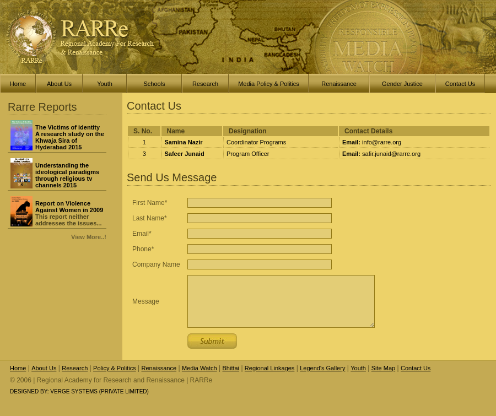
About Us (43, 368)
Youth (358, 368)
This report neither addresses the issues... (69, 213)
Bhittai (230, 368)
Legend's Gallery (322, 368)
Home (18, 368)
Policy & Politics (114, 368)
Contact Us (415, 368)
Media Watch (199, 368)
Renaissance (159, 368)
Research (75, 368)
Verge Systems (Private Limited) (99, 391)
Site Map (383, 368)
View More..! (88, 237)
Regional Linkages (270, 368)
